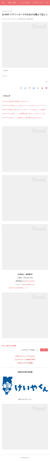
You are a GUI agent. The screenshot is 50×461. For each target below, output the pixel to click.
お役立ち (20, 363)
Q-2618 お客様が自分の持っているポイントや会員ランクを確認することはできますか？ (25, 109)
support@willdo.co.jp (28, 284)
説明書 (30, 363)
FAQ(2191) (4, 76)
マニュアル (26, 356)
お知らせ (18, 356)
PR (26, 363)
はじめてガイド (20, 359)
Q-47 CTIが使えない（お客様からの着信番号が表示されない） (23, 117)
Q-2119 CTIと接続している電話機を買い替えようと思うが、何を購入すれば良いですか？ (25, 113)
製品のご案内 (12, 2)
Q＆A (33, 356)
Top (3, 2)
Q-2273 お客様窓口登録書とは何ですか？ (16, 101)
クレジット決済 (24, 2)
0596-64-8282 (29, 281)
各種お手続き (31, 359)
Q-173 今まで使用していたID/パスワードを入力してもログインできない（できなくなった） (25, 105)
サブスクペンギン (38, 2)
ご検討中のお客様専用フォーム (18, 288)
